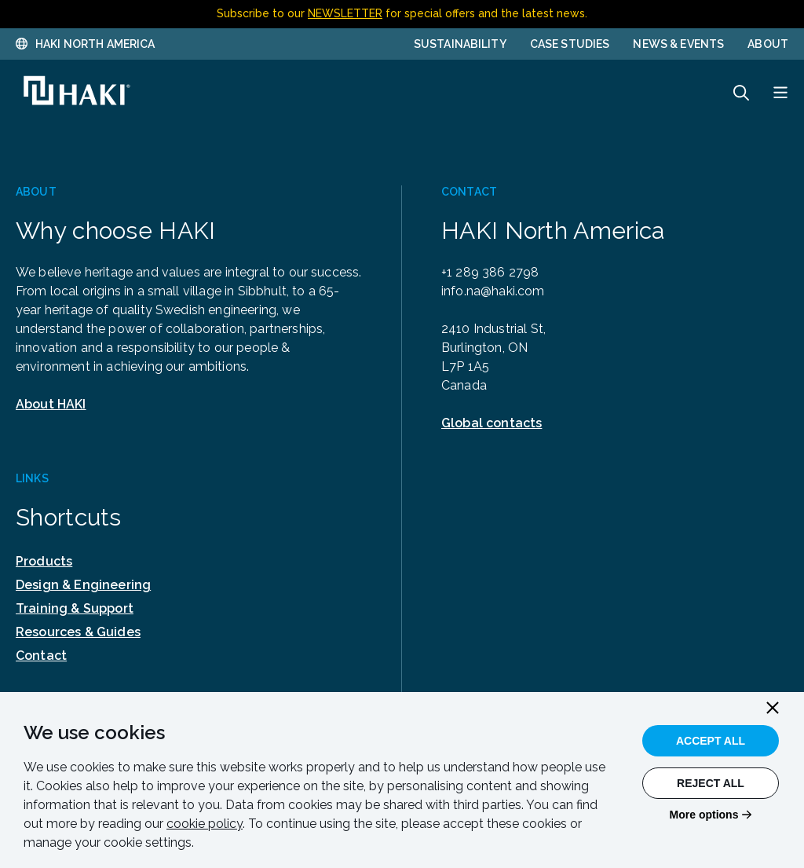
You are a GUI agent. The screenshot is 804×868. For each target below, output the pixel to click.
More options (704, 814)
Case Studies (570, 44)
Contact (41, 655)
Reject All (710, 783)
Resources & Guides (78, 631)
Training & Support (74, 608)
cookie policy (204, 823)
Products (44, 561)
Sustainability (460, 44)
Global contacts (491, 423)
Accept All (710, 740)
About (767, 44)
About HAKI (51, 404)
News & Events (678, 44)
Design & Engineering (83, 584)
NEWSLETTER (345, 13)
